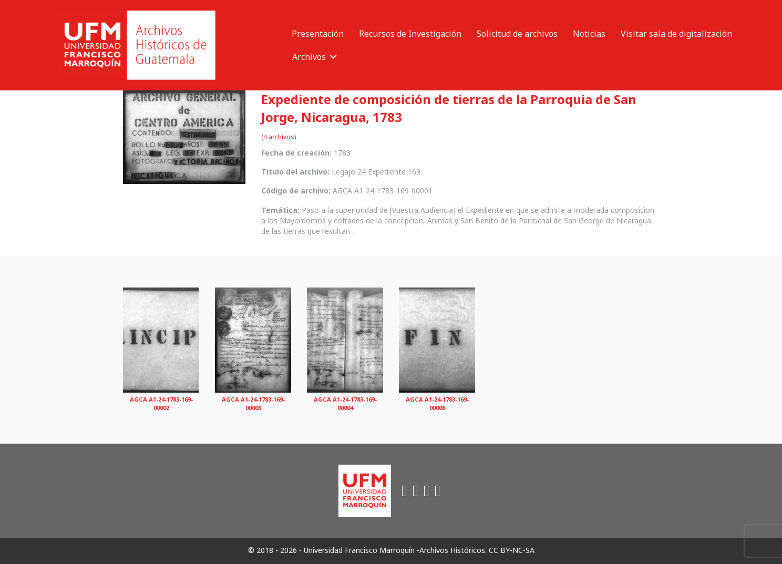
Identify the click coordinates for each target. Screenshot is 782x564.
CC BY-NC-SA (511, 550)
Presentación (318, 33)
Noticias (589, 33)
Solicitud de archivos (517, 33)
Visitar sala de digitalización (676, 33)
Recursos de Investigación (410, 33)
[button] (333, 56)
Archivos (309, 57)
